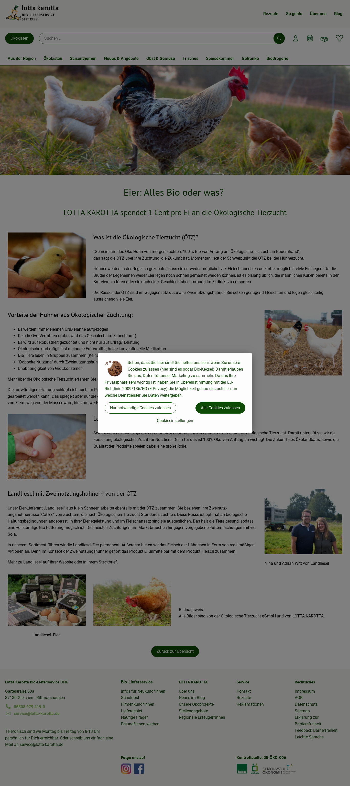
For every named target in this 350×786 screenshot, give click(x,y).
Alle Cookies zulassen (220, 407)
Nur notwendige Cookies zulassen (140, 407)
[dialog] (175, 393)
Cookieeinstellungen (175, 420)
